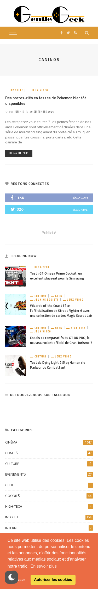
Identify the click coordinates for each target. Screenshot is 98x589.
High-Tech (41, 267)
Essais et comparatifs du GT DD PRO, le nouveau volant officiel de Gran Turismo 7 (61, 340)
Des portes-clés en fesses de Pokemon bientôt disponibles (45, 100)
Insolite (16, 90)
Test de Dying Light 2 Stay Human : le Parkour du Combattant (57, 365)
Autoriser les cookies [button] (53, 580)
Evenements (49, 474)
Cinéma (49, 442)
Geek (58, 296)
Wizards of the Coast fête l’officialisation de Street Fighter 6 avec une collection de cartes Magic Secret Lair (61, 310)
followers (80, 198)
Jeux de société (46, 299)
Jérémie (19, 111)
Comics (49, 453)
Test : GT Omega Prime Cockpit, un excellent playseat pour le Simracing (57, 276)
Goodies (49, 496)
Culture (40, 296)
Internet (49, 528)
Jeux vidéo (40, 90)
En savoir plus (18, 153)
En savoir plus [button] (43, 566)
